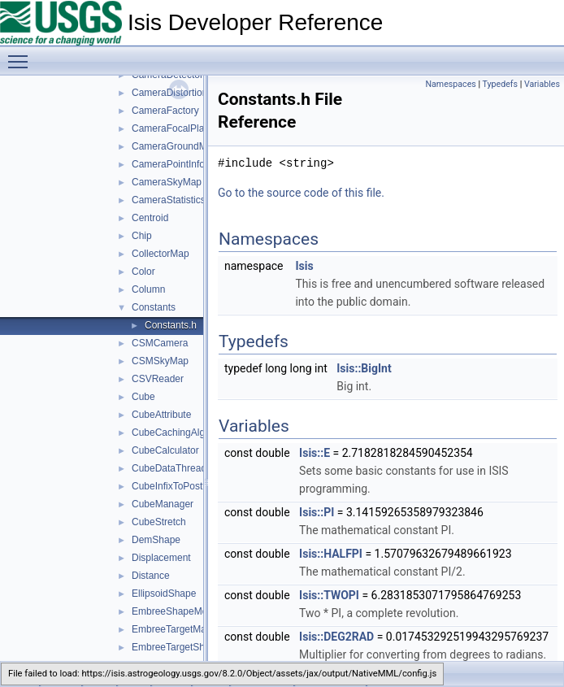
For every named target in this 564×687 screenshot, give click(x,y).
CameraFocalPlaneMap (183, 128)
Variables (542, 84)
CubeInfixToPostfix (172, 486)
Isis (304, 265)
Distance (151, 575)
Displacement (161, 557)
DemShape (156, 540)
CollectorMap (160, 253)
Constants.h (171, 325)
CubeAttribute (161, 414)
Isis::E (314, 452)
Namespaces (450, 84)
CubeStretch (159, 522)
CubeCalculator (165, 450)
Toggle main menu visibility (22, 54)
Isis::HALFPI (330, 553)
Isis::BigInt (363, 368)
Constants (154, 307)
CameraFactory (165, 110)
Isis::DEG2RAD (336, 636)
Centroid (150, 218)
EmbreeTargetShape (176, 647)
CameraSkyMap (167, 182)
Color (143, 271)
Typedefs (500, 84)
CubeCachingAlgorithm (182, 432)
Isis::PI (316, 512)
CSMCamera (160, 343)
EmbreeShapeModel (176, 611)
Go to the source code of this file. (301, 192)
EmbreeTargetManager (182, 629)
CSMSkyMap (160, 361)
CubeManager (162, 504)
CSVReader (158, 379)
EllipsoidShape (164, 593)
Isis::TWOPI (329, 595)
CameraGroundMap (175, 146)
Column (148, 289)
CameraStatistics (169, 200)
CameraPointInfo (168, 164)
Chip (142, 235)
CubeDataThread (169, 468)
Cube (143, 396)
